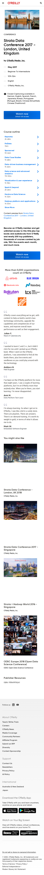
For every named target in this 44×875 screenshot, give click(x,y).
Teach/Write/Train (10, 722)
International (9, 781)
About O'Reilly (9, 717)
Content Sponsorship (11, 751)
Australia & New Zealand (13, 786)
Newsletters (7, 767)
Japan (5, 790)
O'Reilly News (8, 729)
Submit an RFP (8, 744)
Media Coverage (9, 733)
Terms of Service (8, 864)
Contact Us (7, 763)
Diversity (6, 747)
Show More (9, 207)
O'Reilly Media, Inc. (16, 85)
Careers (5, 725)
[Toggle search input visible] (41, 3)
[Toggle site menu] (3, 3)
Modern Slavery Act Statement (14, 869)
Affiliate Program (9, 740)
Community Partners (11, 736)
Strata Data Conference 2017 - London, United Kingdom (19, 215)
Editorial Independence (11, 866)
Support (6, 758)
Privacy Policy (8, 770)
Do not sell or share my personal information (19, 852)
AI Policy (6, 774)
